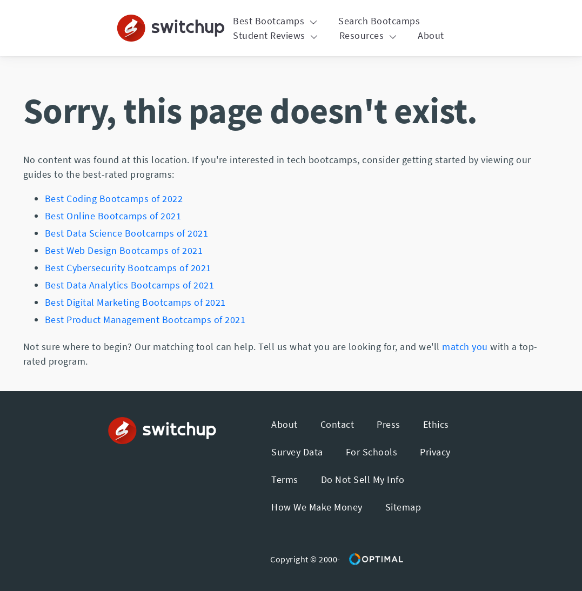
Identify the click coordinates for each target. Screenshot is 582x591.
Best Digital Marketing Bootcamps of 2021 (135, 302)
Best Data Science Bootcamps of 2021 (127, 233)
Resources (369, 35)
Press (388, 424)
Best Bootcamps (276, 21)
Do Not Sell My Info (363, 479)
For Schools (372, 452)
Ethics (436, 424)
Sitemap (403, 507)
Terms (284, 479)
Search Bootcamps (379, 21)
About (431, 35)
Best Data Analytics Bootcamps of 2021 (130, 285)
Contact (337, 424)
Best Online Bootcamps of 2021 (113, 216)
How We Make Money (317, 507)
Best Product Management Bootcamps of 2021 (145, 319)
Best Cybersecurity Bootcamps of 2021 (128, 267)
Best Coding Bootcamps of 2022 (114, 198)
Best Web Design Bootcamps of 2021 (124, 250)
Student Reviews (276, 35)
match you (465, 346)
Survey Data (297, 452)
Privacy (435, 452)
